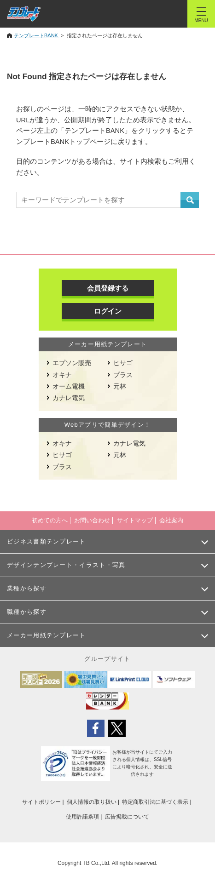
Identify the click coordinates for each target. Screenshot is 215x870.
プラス (123, 374)
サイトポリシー (41, 802)
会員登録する (107, 288)
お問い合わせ (92, 520)
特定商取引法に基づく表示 (155, 802)
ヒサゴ (123, 362)
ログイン (108, 311)
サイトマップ (135, 520)
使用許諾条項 (82, 816)
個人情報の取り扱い (91, 802)
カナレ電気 (68, 397)
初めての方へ (50, 520)
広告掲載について (127, 816)
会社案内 (171, 520)
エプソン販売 (71, 362)
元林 (119, 386)
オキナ (62, 374)
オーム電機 (68, 386)
